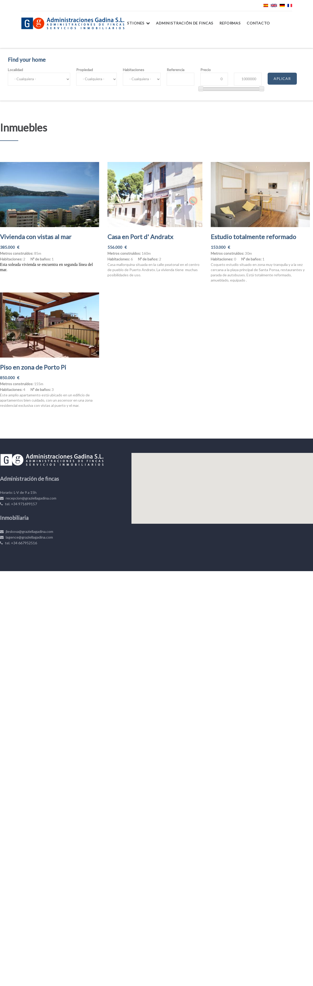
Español (265, 5)
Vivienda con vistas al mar (35, 236)
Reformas (230, 23)
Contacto (258, 23)
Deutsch (282, 5)
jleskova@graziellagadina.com (26, 531)
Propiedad (84, 69)
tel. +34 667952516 (18, 543)
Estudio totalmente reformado (253, 236)
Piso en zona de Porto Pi (33, 367)
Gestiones (133, 23)
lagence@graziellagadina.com (26, 537)
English (274, 5)
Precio (205, 69)
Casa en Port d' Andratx (140, 236)
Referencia (175, 69)
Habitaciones (133, 69)
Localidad (15, 69)
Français (289, 5)
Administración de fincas (184, 23)
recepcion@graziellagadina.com (28, 498)
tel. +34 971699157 (18, 504)
